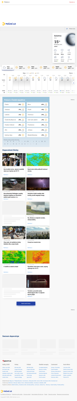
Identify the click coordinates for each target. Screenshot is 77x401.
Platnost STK (66, 377)
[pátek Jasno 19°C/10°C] (32, 67)
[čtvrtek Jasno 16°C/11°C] (20, 67)
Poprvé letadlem (54, 369)
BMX (45, 382)
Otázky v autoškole (67, 375)
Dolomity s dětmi (54, 377)
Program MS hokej (18, 369)
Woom (22, 382)
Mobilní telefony (15, 384)
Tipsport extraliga (18, 377)
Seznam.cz (72, 2)
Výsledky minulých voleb (7, 373)
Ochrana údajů (27, 394)
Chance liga (29, 375)
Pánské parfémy (60, 384)
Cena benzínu (25, 380)
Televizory (48, 384)
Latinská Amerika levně (56, 375)
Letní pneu (37, 384)
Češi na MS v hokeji (19, 373)
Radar (45, 394)
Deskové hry (42, 384)
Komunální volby (5, 369)
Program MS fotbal (31, 369)
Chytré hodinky (53, 384)
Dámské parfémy (30, 384)
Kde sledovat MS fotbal (31, 373)
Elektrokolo (10, 382)
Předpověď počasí (18, 380)
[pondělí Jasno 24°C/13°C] (69, 67)
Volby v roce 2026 (6, 367)
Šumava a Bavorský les (56, 371)
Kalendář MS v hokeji (19, 375)
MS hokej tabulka (18, 371)
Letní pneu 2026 (66, 367)
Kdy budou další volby (6, 375)
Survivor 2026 (39, 380)
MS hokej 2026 (18, 367)
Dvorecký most (54, 380)
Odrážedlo (41, 382)
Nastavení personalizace (63, 394)
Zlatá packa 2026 (32, 380)
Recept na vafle (42, 375)
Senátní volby (5, 371)
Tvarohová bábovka (43, 373)
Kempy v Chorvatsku (55, 367)
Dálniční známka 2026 (68, 369)
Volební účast (5, 377)
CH (28, 141)
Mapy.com (12, 380)
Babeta (19, 382)
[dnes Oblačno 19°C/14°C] (8, 67)
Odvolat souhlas (52, 394)
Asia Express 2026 (47, 380)
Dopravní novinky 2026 (68, 371)
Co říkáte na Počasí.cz (6, 394)
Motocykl (15, 382)
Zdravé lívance (42, 371)
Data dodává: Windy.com (37, 394)
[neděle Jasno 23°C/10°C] (57, 67)
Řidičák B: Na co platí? (68, 373)
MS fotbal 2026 (30, 367)
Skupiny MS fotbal (30, 371)
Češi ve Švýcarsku (55, 373)
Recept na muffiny (43, 369)
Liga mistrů (29, 377)
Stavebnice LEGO (22, 384)
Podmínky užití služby (17, 394)
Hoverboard (36, 382)
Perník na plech (42, 377)
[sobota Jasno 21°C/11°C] (44, 67)
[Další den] (73, 82)
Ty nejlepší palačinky (43, 367)
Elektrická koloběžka (29, 382)
